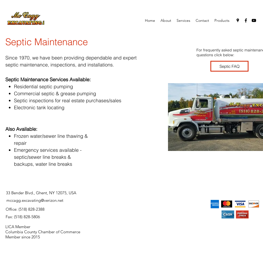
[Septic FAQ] (229, 66)
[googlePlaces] (237, 20)
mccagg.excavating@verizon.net (34, 200)
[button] (183, 20)
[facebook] (246, 20)
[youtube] (254, 20)
